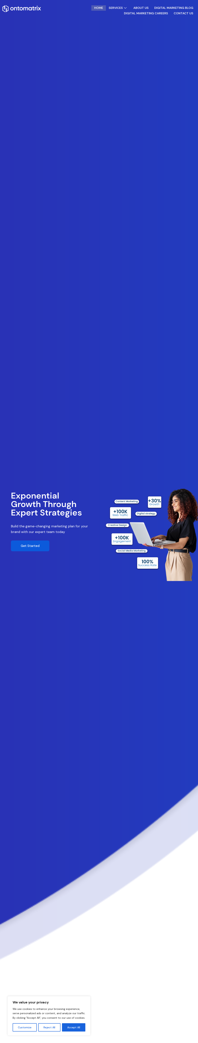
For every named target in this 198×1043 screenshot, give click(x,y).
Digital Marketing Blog (173, 8)
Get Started (30, 546)
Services (118, 8)
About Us (140, 8)
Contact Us (183, 13)
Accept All (73, 1027)
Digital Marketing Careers (146, 13)
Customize (24, 1027)
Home (98, 8)
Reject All (49, 1027)
